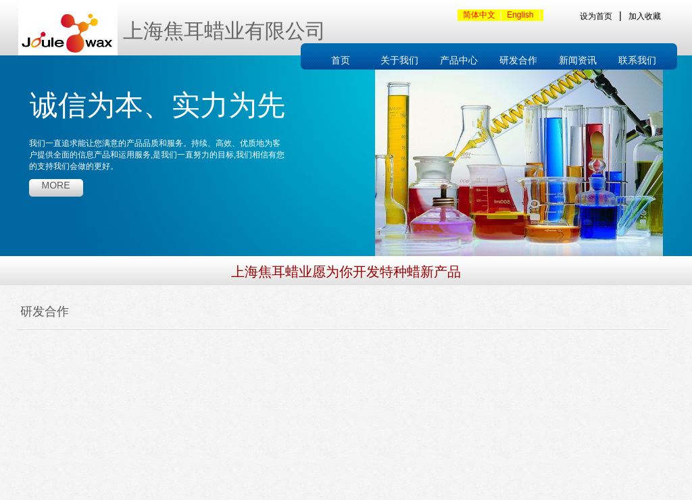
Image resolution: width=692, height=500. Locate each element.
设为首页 (596, 16)
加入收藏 (644, 16)
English (520, 15)
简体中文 (479, 15)
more (56, 185)
